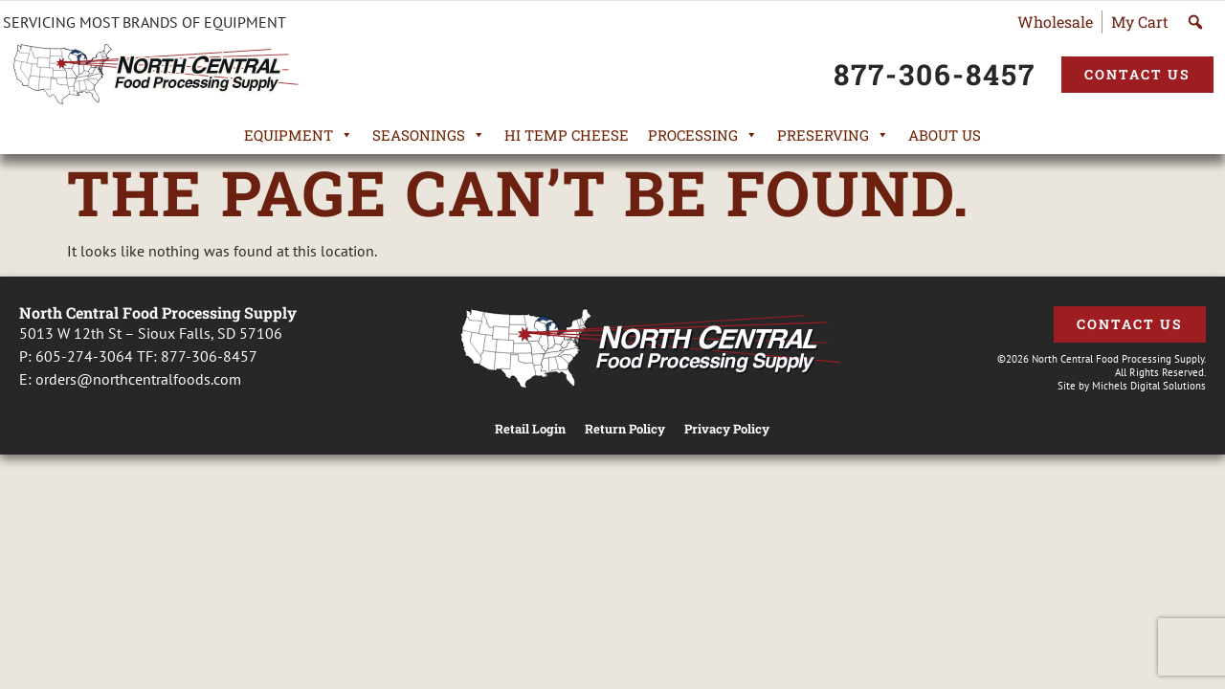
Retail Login (530, 429)
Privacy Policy (726, 429)
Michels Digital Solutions (1149, 385)
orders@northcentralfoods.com (138, 379)
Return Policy (625, 429)
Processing (703, 134)
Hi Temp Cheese (566, 134)
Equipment (298, 134)
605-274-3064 (84, 356)
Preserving (833, 134)
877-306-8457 (209, 356)
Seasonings (428, 134)
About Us (944, 134)
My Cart (1140, 21)
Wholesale (1055, 21)
